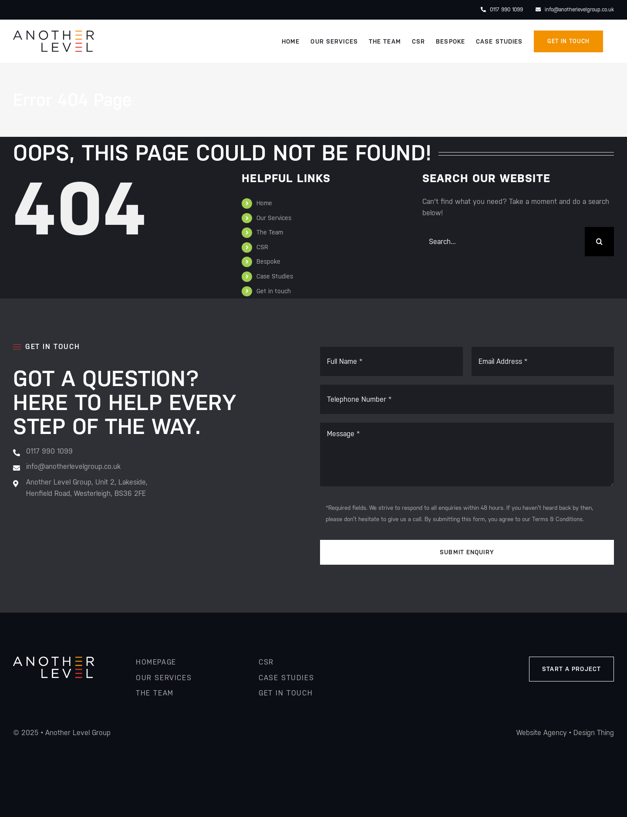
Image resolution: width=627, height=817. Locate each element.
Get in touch (273, 291)
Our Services (273, 217)
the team (155, 693)
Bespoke (268, 261)
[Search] (599, 241)
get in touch (286, 693)
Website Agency (541, 733)
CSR (262, 247)
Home (264, 203)
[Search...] (503, 241)
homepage (156, 662)
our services (164, 678)
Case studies (286, 678)
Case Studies (274, 276)
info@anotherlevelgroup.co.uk (575, 10)
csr (266, 662)
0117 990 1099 (502, 10)
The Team (269, 232)
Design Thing (593, 733)
